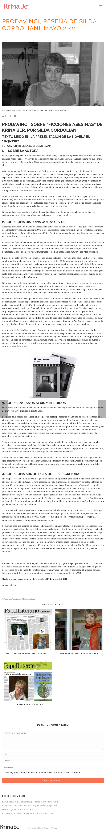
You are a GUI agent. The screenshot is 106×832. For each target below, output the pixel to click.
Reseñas (29, 36)
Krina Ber (10, 110)
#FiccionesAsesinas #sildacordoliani (18, 599)
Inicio (20, 36)
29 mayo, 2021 (29, 110)
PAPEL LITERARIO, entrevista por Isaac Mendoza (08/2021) (29, 653)
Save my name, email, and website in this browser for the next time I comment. (43, 773)
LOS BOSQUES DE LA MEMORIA (28, 705)
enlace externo (9, 585)
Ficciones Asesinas (44, 36)
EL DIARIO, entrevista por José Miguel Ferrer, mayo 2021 (79, 653)
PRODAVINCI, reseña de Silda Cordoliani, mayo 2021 (27, 813)
